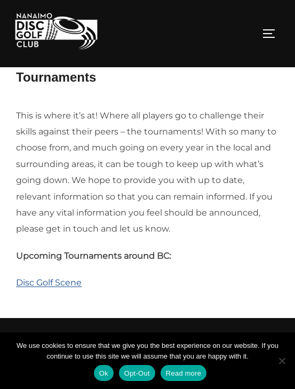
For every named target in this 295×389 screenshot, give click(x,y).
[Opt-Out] (281, 360)
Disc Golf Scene (49, 307)
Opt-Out (137, 373)
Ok (103, 373)
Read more (184, 373)
